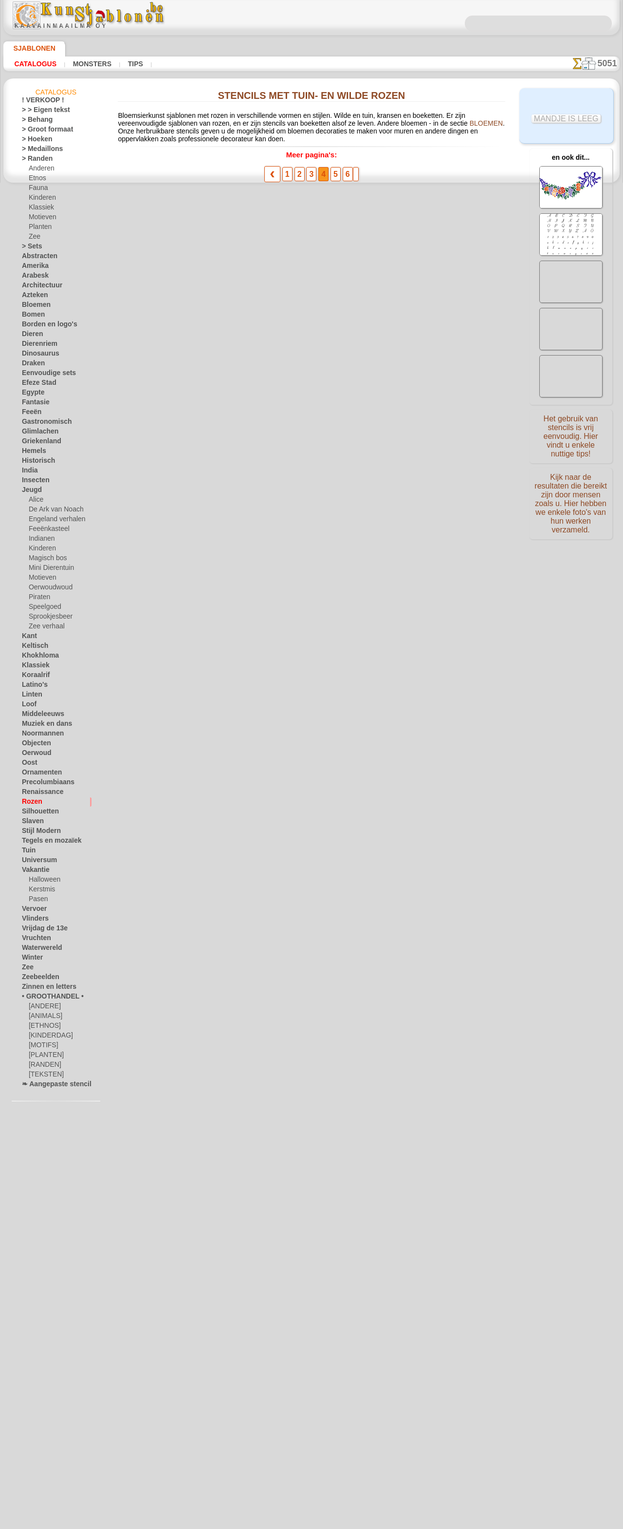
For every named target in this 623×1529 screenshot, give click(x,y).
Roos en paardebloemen (235, 631)
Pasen (37, 900)
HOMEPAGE (220, 1373)
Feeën (29, 413)
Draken (31, 364)
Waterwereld (39, 949)
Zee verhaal (44, 627)
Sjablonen (30, 48)
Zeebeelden (37, 978)
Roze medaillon (221, 273)
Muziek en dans (43, 725)
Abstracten (37, 257)
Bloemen (33, 306)
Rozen (30, 803)
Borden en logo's (44, 325)
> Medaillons (38, 150)
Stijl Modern (38, 832)
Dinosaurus (37, 355)
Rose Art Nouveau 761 (233, 846)
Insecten (33, 481)
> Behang (34, 121)
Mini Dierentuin (50, 569)
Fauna (37, 189)
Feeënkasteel (46, 530)
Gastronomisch (42, 423)
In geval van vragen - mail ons (312, 1460)
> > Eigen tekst (40, 111)
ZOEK (412, 1373)
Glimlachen (37, 433)
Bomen (31, 316)
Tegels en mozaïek (45, 842)
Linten (30, 696)
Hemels (31, 452)
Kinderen (41, 199)
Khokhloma (37, 657)
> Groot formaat (43, 131)
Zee (33, 238)
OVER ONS (262, 1373)
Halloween (42, 881)
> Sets (29, 248)
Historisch (36, 462)
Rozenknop (215, 1061)
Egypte (31, 394)
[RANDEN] (43, 1066)
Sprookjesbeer (48, 618)
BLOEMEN (354, 126)
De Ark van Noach (53, 511)
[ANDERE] (43, 1007)
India (29, 472)
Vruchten (34, 939)
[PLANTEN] (44, 1056)
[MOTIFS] (42, 1046)
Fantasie (33, 403)
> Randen (34, 160)
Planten (39, 228)
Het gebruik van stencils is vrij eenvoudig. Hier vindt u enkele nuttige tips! (570, 434)
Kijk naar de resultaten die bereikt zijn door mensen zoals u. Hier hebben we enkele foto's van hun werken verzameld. (571, 498)
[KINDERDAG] (48, 1037)
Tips (123, 64)
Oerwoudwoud (48, 589)
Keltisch (32, 647)
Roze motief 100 (223, 702)
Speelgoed (42, 608)
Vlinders (33, 920)
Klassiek (40, 209)
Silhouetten (37, 813)
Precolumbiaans (43, 783)
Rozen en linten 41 (226, 559)
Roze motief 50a (223, 416)
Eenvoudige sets (43, 374)
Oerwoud (34, 754)
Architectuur (39, 287)
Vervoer (32, 910)
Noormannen (39, 735)
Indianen (40, 540)
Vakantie (34, 871)
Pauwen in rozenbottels (235, 488)
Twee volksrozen (224, 1204)
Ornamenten (38, 774)
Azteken (32, 296)
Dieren (30, 335)
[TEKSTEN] (43, 1076)
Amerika (33, 267)
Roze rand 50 (217, 344)
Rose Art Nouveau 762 (233, 774)
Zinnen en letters (44, 988)
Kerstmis (41, 891)
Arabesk (33, 277)
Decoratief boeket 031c (234, 1132)
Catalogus (33, 64)
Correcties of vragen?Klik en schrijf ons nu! (311, 1340)
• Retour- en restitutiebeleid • (311, 1444)
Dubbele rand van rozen (234, 917)
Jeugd (29, 491)
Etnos (36, 179)
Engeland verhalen (53, 520)
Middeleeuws (39, 715)
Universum (36, 861)
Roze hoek (213, 201)
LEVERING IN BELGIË (364, 1373)
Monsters (84, 64)
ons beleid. (447, 1521)
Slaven (30, 822)
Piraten (38, 598)
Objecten (34, 744)
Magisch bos (46, 559)
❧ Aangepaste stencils (52, 1085)
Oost (28, 764)
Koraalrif (34, 676)
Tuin (27, 852)
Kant (28, 637)
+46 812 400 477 (325, 1396)
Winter (31, 959)
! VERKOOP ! (39, 101)
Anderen (40, 170)
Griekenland (38, 442)
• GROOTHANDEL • (47, 998)
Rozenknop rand (223, 989)
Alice (35, 501)
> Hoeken (34, 140)
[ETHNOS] (42, 1027)
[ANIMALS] (44, 1017)
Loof (28, 705)
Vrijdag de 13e (40, 929)
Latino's (32, 686)
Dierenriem (36, 345)
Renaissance (38, 793)
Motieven (41, 218)
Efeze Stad (36, 384)
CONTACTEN (305, 1373)
